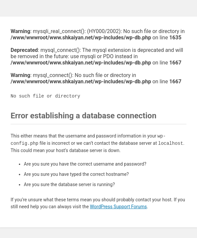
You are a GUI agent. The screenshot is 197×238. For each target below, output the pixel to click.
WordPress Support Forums (118, 206)
